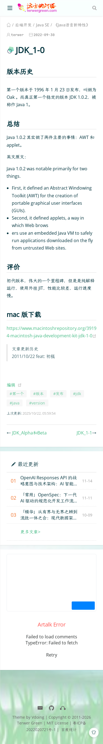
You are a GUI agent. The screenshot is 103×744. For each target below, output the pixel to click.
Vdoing (38, 717)
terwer (17, 35)
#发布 (58, 393)
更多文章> (30, 532)
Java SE (42, 25)
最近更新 (28, 464)
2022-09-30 (44, 35)
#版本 (38, 393)
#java (15, 403)
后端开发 (23, 25)
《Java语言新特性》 (72, 25)
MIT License (57, 723)
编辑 (11, 385)
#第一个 (17, 393)
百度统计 (68, 729)
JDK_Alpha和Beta (29, 433)
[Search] (95, 8)
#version (37, 403)
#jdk (77, 393)
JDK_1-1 (84, 433)
